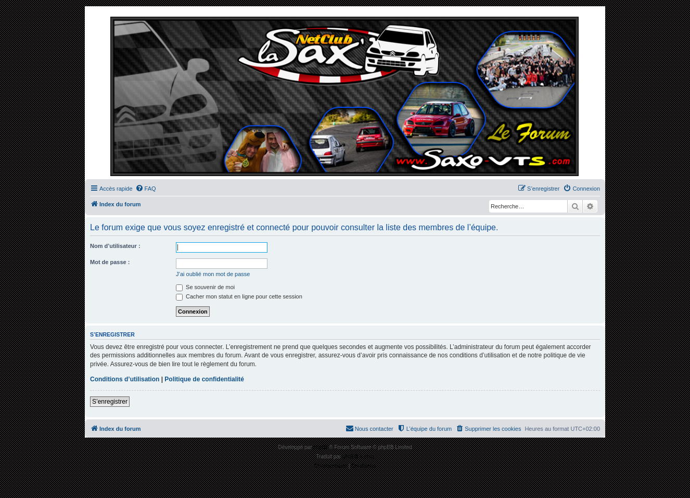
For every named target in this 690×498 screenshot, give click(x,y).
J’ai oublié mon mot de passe (213, 274)
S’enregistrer (109, 401)
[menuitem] (145, 188)
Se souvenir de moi (205, 287)
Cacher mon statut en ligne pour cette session (239, 296)
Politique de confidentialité (204, 379)
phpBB (321, 447)
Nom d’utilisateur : (115, 246)
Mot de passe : (110, 262)
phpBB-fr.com (358, 456)
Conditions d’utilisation (124, 379)
